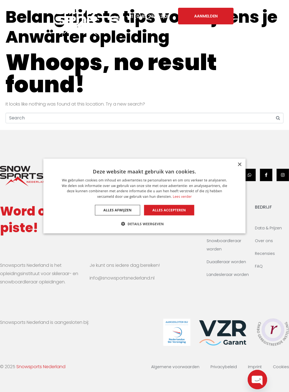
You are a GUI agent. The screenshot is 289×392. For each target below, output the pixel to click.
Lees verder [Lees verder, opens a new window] (182, 196)
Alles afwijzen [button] (117, 210)
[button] (144, 224)
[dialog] (144, 196)
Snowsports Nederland (40, 366)
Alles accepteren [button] (169, 210)
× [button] (239, 164)
